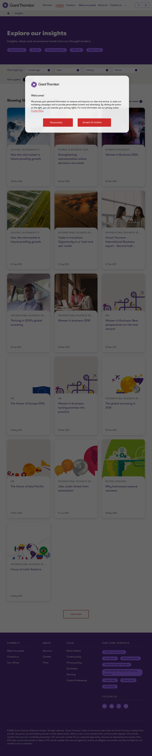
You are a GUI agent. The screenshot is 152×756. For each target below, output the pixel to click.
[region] (77, 104)
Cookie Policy (37, 110)
